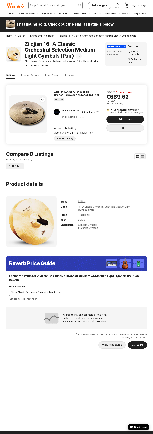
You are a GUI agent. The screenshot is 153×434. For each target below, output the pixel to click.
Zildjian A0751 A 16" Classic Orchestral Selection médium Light (76, 93)
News (86, 14)
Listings (10, 75)
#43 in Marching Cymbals (36, 65)
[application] (137, 427)
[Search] (78, 5)
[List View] (142, 156)
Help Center (140, 14)
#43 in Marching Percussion (62, 61)
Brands (76, 14)
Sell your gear (100, 5)
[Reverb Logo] (15, 5)
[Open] (60, 292)
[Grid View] (137, 156)
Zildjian (81, 201)
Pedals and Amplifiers (28, 13)
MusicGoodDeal (70, 112)
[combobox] (33, 292)
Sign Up (135, 5)
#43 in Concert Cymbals (88, 61)
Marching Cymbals (88, 227)
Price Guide (51, 75)
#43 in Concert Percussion (37, 61)
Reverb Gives (125, 14)
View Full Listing (64, 138)
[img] (87, 112)
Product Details (30, 75)
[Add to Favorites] (79, 56)
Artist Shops (110, 14)
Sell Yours (137, 344)
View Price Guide (112, 344)
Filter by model (17, 286)
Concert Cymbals (87, 224)
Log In (144, 5)
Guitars (11, 13)
